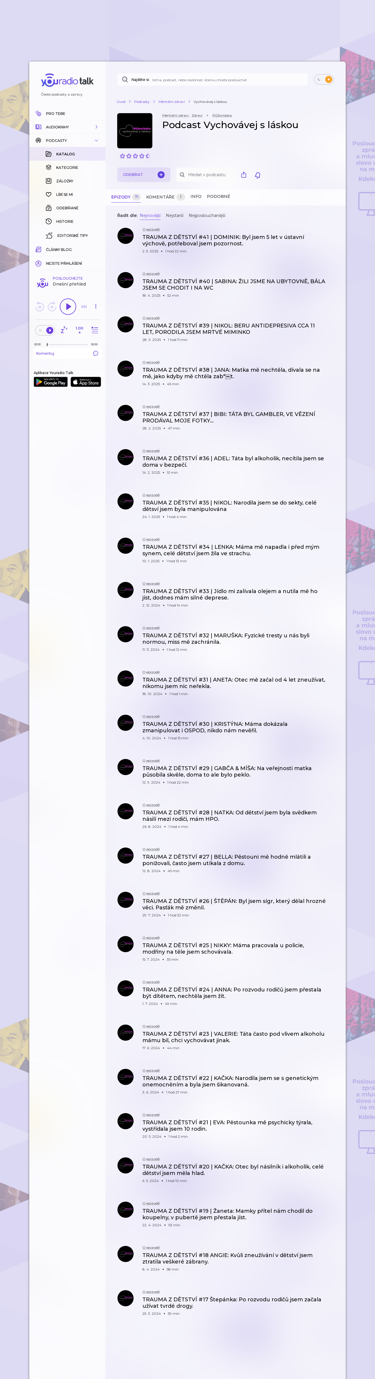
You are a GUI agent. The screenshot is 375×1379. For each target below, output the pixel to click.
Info (196, 196)
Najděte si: (141, 79)
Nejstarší (174, 215)
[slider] (47, 249)
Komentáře (165, 197)
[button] (67, 127)
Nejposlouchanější (207, 215)
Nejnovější (150, 215)
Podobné (218, 196)
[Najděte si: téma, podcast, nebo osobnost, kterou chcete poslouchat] (212, 79)
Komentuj (67, 257)
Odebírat (144, 174)
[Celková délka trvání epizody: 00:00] (95, 248)
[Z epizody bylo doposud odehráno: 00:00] (39, 248)
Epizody (126, 197)
